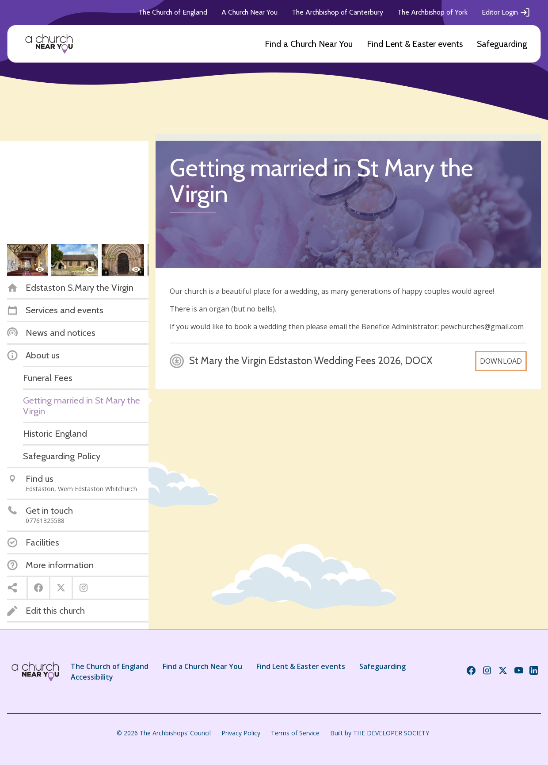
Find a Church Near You (309, 43)
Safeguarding (502, 43)
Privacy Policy (240, 733)
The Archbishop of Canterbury (337, 12)
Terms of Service (295, 733)
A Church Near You (249, 12)
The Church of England (172, 12)
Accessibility (92, 677)
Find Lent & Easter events (415, 43)
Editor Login (506, 12)
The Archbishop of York (432, 12)
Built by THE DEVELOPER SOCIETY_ (381, 733)
